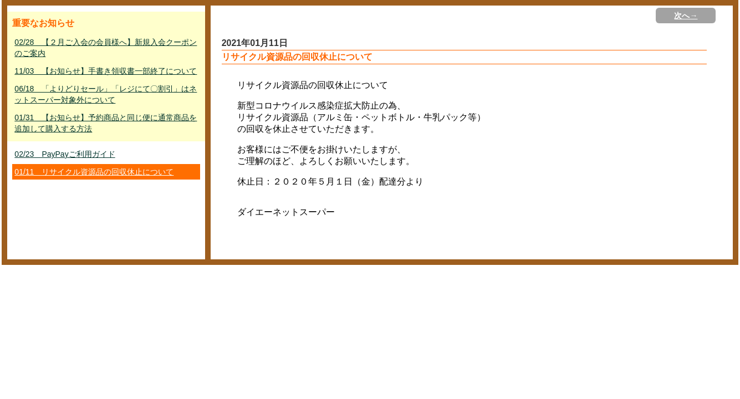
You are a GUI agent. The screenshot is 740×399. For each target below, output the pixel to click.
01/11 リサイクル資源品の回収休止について (93, 171)
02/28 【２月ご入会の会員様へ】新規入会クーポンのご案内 (105, 48)
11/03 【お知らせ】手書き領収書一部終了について (105, 70)
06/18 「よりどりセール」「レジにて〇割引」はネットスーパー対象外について (105, 94)
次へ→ (685, 15)
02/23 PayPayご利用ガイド (64, 154)
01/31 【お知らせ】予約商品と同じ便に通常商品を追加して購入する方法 (105, 123)
